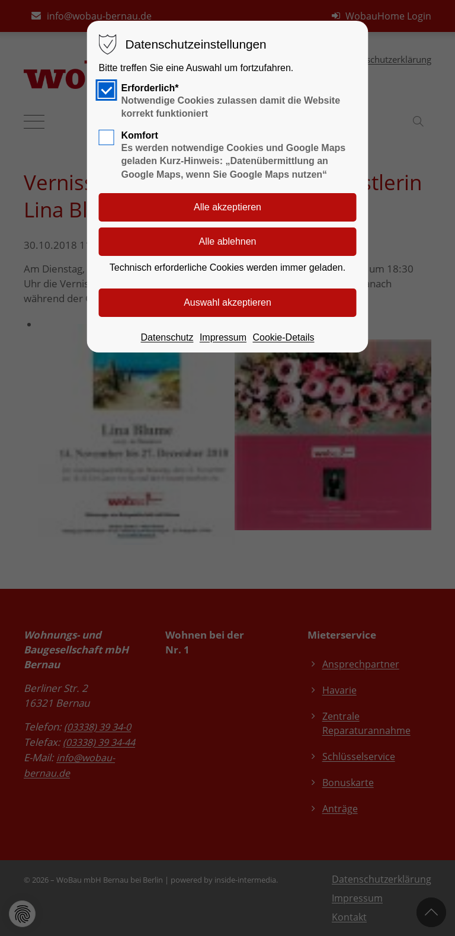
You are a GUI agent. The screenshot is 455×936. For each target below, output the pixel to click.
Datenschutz (166, 337)
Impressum (223, 337)
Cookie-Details (283, 337)
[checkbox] (106, 90)
